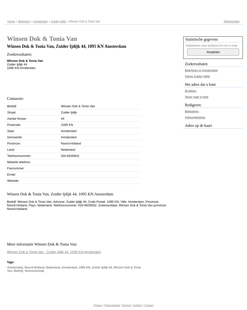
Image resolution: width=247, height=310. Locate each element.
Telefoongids (232, 21)
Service (126, 305)
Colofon (137, 305)
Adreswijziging (195, 117)
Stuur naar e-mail (196, 97)
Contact (148, 305)
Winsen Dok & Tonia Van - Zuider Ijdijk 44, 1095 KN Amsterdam (54, 252)
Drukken (190, 91)
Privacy (98, 305)
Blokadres (192, 111)
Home (11, 21)
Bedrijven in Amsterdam (201, 70)
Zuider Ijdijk (58, 21)
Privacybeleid (112, 305)
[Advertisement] (94, 81)
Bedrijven (24, 21)
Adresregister (231, 5)
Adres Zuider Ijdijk (197, 76)
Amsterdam (40, 21)
